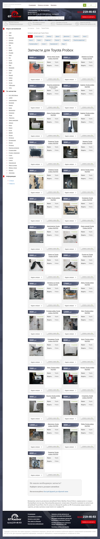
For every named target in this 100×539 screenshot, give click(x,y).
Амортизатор (39, 36)
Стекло (9, 160)
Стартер (9, 158)
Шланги (9, 170)
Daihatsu (9, 43)
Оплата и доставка (43, 5)
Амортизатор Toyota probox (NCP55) (53, 226)
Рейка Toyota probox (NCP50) (87, 424)
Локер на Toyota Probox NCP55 (53, 255)
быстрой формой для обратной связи (56, 491)
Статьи (11, 181)
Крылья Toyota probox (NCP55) (53, 396)
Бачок (9, 108)
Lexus (9, 60)
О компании (32, 5)
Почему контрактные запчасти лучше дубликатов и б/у (61, 523)
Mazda (9, 62)
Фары (64, 44)
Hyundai (9, 52)
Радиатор (10, 145)
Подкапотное (11, 140)
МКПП (9, 133)
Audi (8, 32)
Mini (8, 65)
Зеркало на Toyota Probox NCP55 (87, 57)
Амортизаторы (11, 100)
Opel (8, 72)
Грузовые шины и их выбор (60, 527)
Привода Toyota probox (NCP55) (53, 170)
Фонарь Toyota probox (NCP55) (87, 368)
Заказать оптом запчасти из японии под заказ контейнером (61, 515)
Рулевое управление (13, 153)
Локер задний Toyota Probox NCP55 (87, 226)
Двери (9, 115)
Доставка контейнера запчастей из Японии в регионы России (61, 519)
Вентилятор (10, 110)
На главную (31, 28)
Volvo (9, 88)
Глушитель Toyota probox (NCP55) (87, 396)
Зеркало (9, 123)
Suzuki (9, 80)
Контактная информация (35, 524)
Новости (12, 183)
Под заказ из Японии (34, 521)
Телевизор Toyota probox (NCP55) (87, 198)
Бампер (9, 105)
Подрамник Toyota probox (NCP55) (53, 340)
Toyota (9, 83)
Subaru (9, 78)
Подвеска (10, 137)
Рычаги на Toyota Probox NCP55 (87, 255)
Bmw (9, 35)
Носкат (9, 135)
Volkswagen (10, 85)
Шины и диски (11, 168)
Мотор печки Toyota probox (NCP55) (53, 57)
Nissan (9, 70)
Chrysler (9, 40)
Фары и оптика (11, 165)
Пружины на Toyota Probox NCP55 (53, 283)
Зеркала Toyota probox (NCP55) (87, 142)
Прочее (9, 142)
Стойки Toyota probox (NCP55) (53, 198)
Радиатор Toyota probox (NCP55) (53, 142)
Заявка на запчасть (88, 17)
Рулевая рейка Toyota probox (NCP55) (53, 311)
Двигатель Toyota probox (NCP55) (53, 424)
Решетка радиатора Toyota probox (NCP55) (53, 85)
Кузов (9, 130)
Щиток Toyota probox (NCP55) (87, 170)
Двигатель (10, 118)
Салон (9, 155)
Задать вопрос (36, 79)
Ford (8, 48)
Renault (9, 75)
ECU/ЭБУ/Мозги (12, 95)
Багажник (10, 102)
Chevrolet (10, 38)
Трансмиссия (11, 163)
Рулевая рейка (11, 150)
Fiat (8, 45)
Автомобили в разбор (35, 516)
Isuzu (9, 55)
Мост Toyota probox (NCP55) (87, 311)
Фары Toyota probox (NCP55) (53, 368)
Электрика (10, 173)
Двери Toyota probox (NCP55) (53, 113)
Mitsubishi (10, 67)
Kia (8, 57)
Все (30, 36)
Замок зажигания (12, 120)
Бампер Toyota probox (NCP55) (87, 85)
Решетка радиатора (12, 148)
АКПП (9, 97)
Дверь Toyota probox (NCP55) (87, 283)
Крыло (9, 128)
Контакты (53, 5)
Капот (9, 125)
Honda (9, 50)
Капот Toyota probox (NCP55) (87, 340)
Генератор (10, 113)
